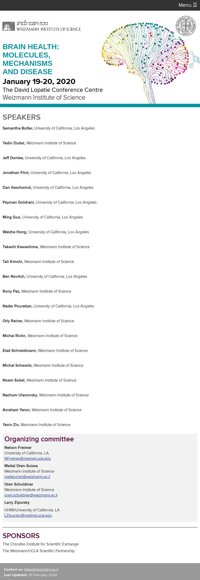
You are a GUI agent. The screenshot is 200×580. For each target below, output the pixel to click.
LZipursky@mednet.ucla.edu (28, 515)
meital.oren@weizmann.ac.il (27, 476)
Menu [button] (188, 5)
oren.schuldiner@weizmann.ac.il (30, 495)
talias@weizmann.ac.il (41, 569)
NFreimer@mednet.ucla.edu (27, 458)
